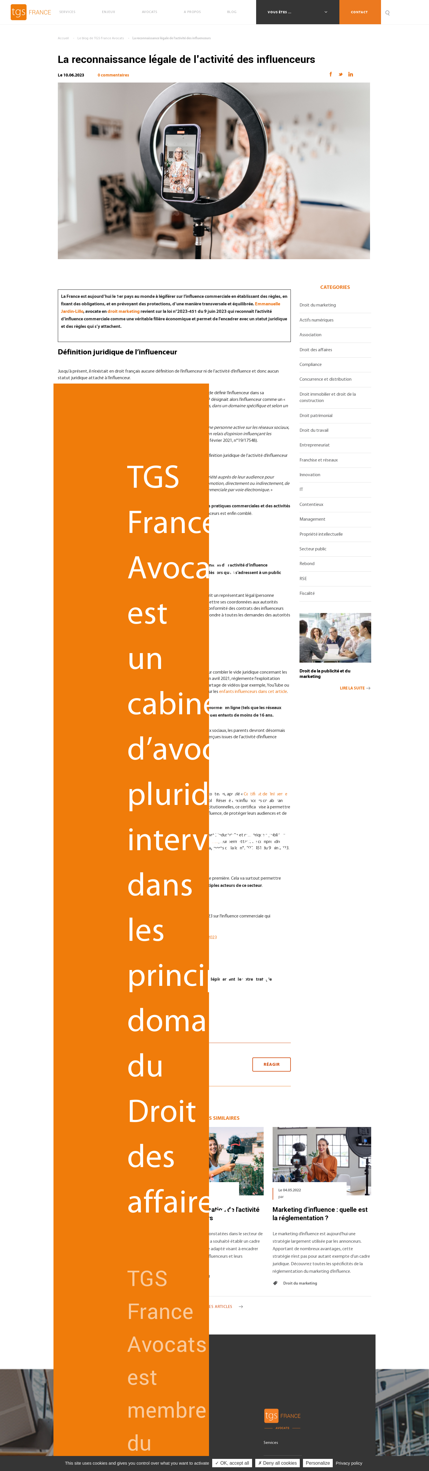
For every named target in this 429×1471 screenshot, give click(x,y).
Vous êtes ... (280, 12)
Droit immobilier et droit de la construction (327, 397)
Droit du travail (313, 430)
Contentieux (311, 504)
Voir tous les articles (215, 1307)
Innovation (309, 475)
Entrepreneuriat (314, 445)
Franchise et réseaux (318, 460)
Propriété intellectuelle (321, 534)
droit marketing (124, 311)
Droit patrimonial (315, 416)
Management (312, 519)
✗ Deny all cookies (277, 1463)
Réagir (271, 1064)
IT (301, 489)
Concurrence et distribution (325, 379)
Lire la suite (355, 688)
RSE (303, 579)
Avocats (149, 12)
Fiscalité (307, 593)
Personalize (318, 1463)
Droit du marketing (317, 305)
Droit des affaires (315, 350)
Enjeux (108, 12)
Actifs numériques (316, 320)
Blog (232, 12)
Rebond (307, 564)
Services (67, 12)
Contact (359, 12)
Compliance (310, 364)
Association (310, 335)
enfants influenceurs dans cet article (253, 691)
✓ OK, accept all (232, 1463)
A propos (192, 12)
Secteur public (312, 549)
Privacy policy (349, 1463)
